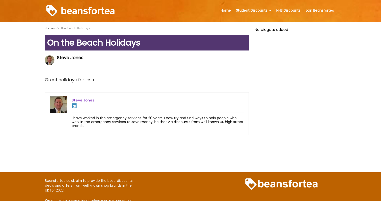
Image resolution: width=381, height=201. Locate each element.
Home (226, 10)
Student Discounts (251, 10)
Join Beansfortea (319, 10)
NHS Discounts (288, 10)
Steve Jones (70, 58)
